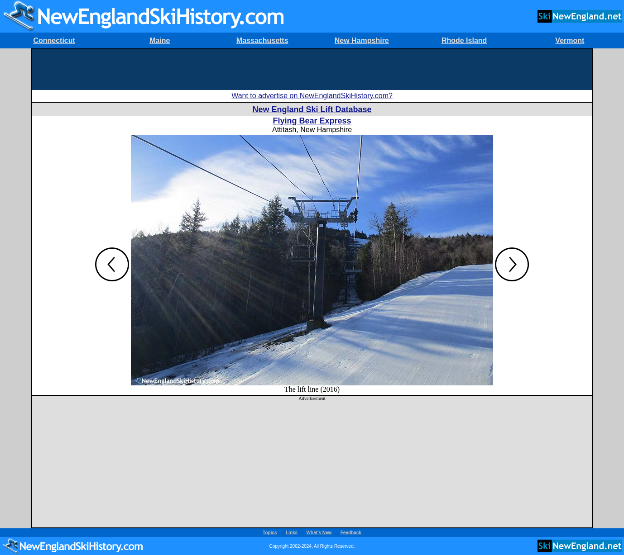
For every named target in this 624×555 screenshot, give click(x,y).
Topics (270, 532)
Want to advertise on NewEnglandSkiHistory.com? (312, 96)
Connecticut (54, 40)
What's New (319, 532)
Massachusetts (262, 40)
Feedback (351, 532)
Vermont (569, 40)
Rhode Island (464, 40)
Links (292, 532)
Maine (159, 40)
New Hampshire (362, 40)
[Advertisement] (312, 69)
